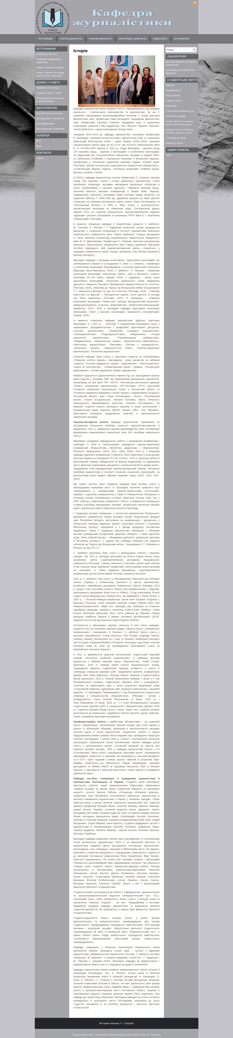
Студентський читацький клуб (180, 111)
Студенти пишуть (174, 101)
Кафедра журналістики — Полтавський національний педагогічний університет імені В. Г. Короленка (117, 1035)
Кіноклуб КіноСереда (176, 116)
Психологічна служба (176, 138)
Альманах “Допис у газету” (49, 93)
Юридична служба (174, 143)
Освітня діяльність (71, 39)
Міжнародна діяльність (133, 39)
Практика (170, 85)
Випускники (171, 106)
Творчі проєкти (173, 95)
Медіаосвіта (160, 39)
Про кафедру (45, 39)
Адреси (40, 158)
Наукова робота (173, 90)
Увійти (169, 155)
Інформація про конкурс (48, 88)
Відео (39, 146)
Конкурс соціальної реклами (50, 67)
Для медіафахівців (45, 123)
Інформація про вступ (47, 54)
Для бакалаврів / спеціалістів (50, 118)
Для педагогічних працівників (50, 129)
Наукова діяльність (100, 39)
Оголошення (181, 39)
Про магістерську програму (50, 113)
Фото (39, 141)
